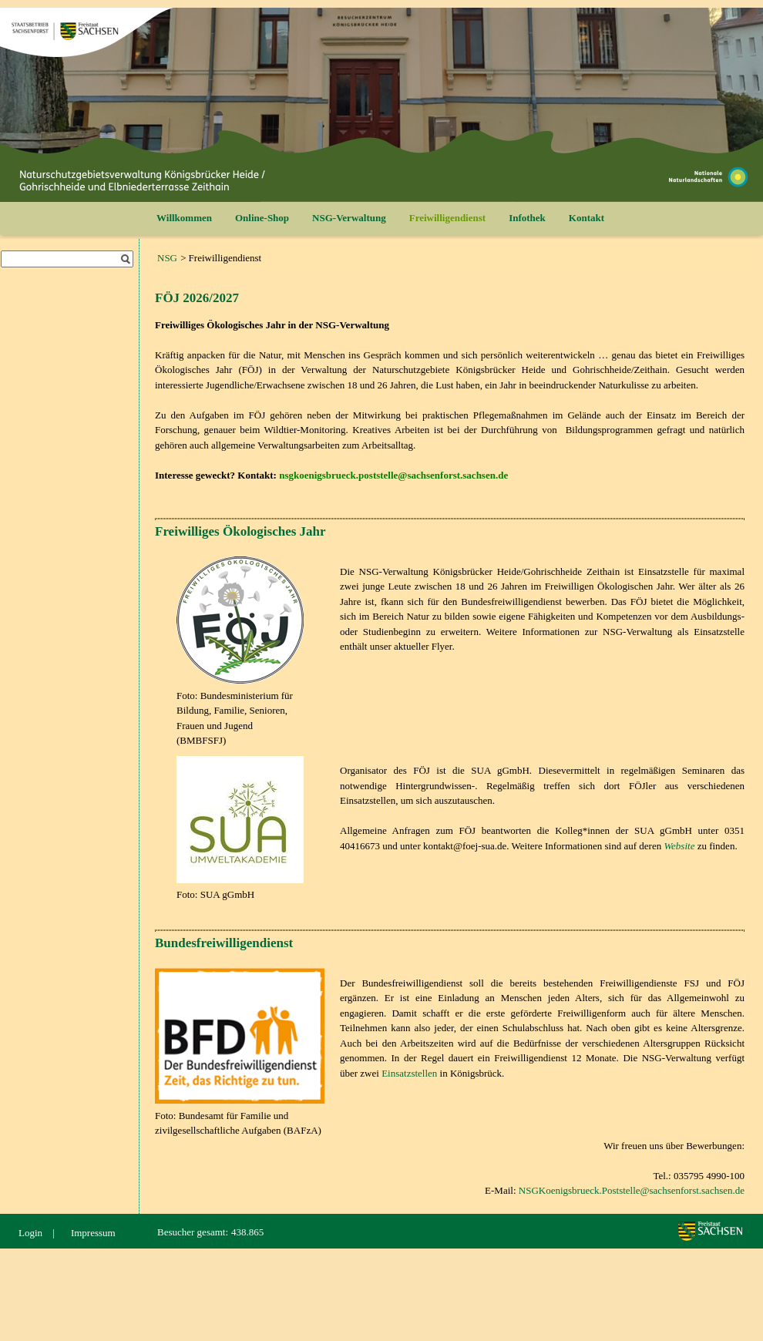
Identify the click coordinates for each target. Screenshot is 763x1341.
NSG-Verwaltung (349, 218)
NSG (167, 258)
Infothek (527, 218)
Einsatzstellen (409, 1073)
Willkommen (184, 218)
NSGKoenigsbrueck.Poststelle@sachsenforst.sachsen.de (632, 1190)
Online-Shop (262, 218)
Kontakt (586, 218)
